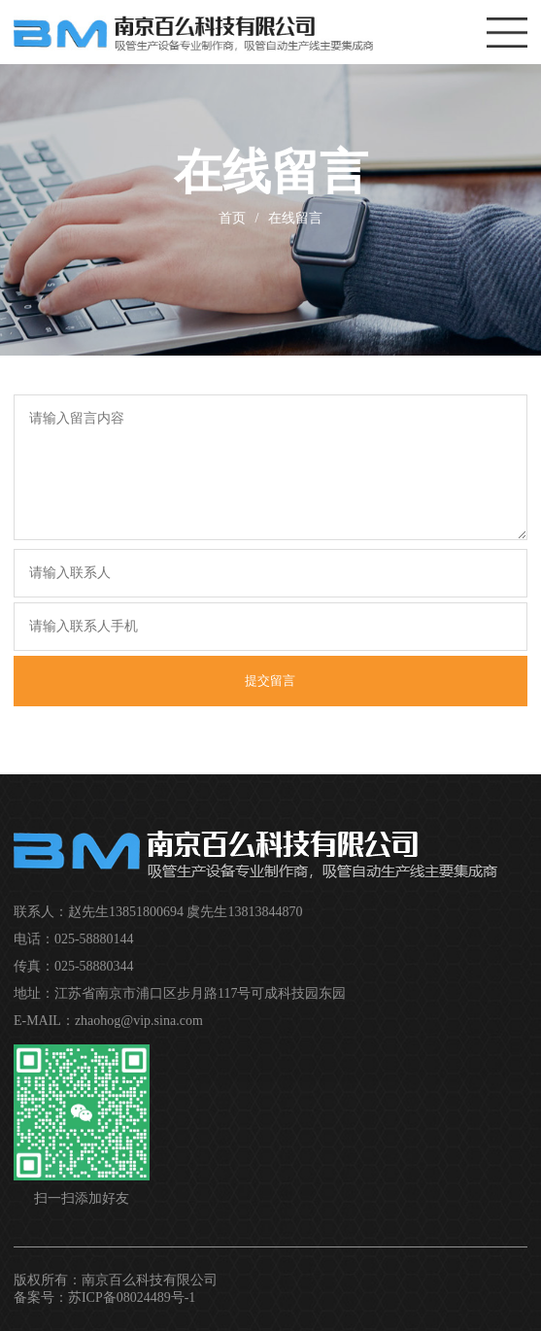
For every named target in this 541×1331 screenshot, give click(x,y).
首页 (232, 218)
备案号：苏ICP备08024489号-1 (104, 1297)
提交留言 (270, 680)
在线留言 (295, 218)
